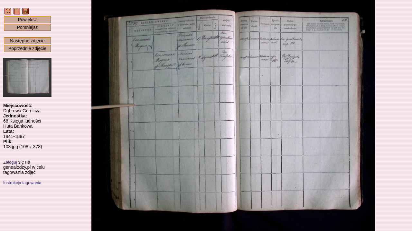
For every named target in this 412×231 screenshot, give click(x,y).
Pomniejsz (27, 27)
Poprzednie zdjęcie (27, 48)
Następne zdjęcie (27, 40)
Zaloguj (10, 162)
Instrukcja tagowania (22, 182)
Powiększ (27, 19)
